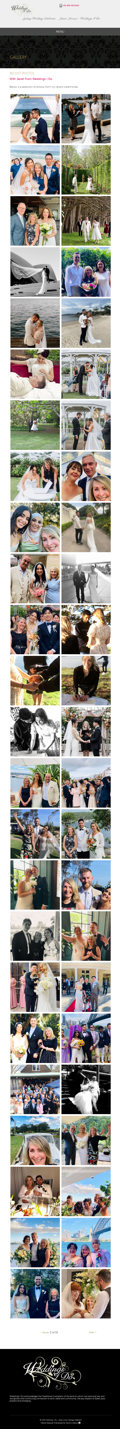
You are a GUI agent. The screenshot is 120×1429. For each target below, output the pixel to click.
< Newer (44, 1332)
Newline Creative (72, 1423)
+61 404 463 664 (70, 5)
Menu (60, 31)
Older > (92, 1332)
